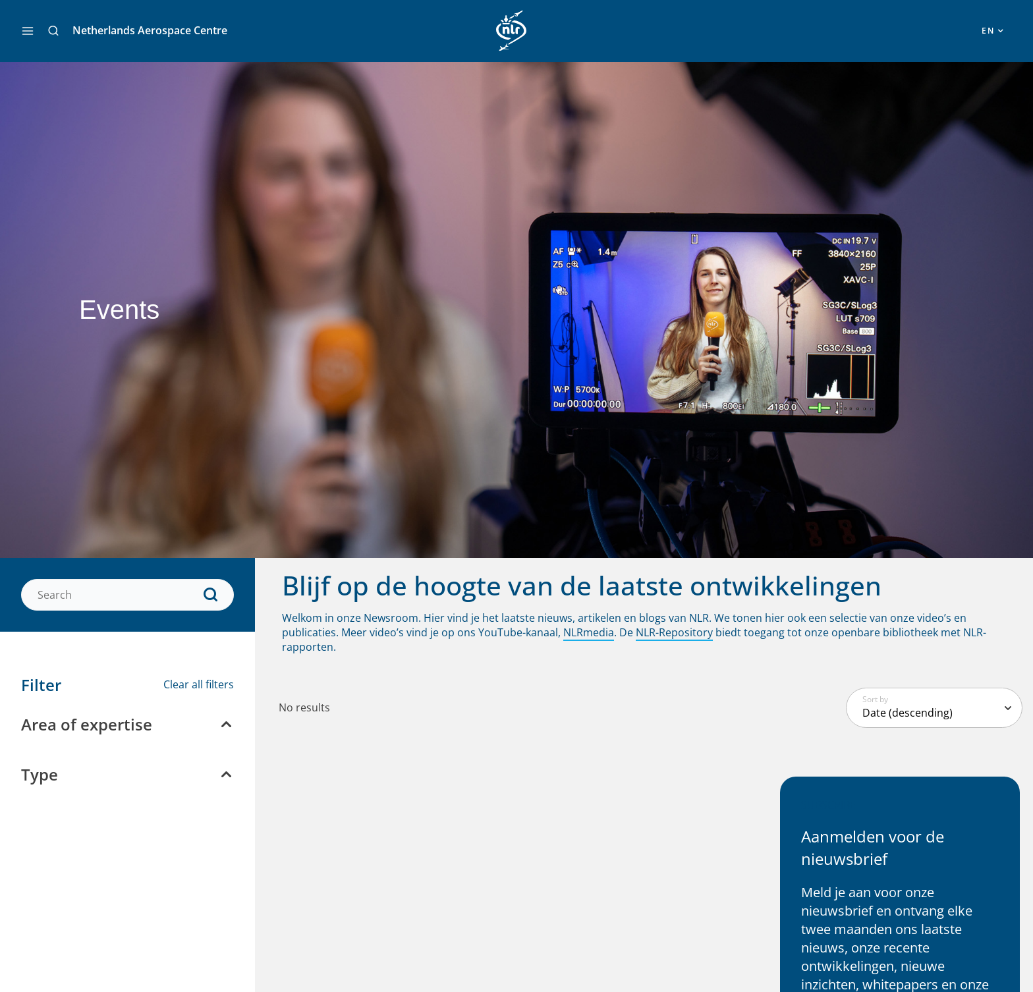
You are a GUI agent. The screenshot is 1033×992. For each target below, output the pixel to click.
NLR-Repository (674, 632)
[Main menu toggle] (27, 30)
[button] (53, 31)
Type (39, 775)
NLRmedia (588, 632)
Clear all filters (198, 684)
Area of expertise (86, 724)
